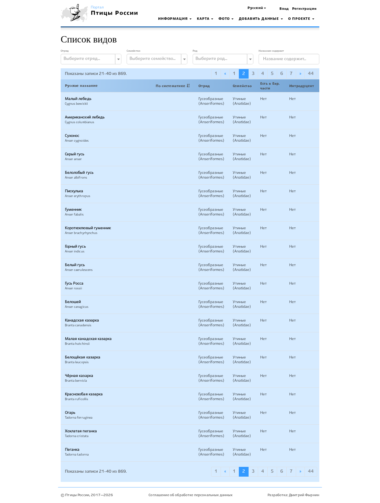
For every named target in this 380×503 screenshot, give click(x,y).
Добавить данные (261, 19)
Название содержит (271, 51)
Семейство (133, 51)
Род (195, 51)
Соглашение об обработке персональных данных (190, 495)
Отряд (65, 51)
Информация (175, 19)
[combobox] (91, 59)
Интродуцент (301, 86)
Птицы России (115, 13)
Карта (205, 19)
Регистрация (304, 9)
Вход (284, 9)
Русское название (81, 86)
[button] (257, 8)
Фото (226, 19)
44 (311, 74)
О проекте (301, 19)
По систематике (170, 86)
